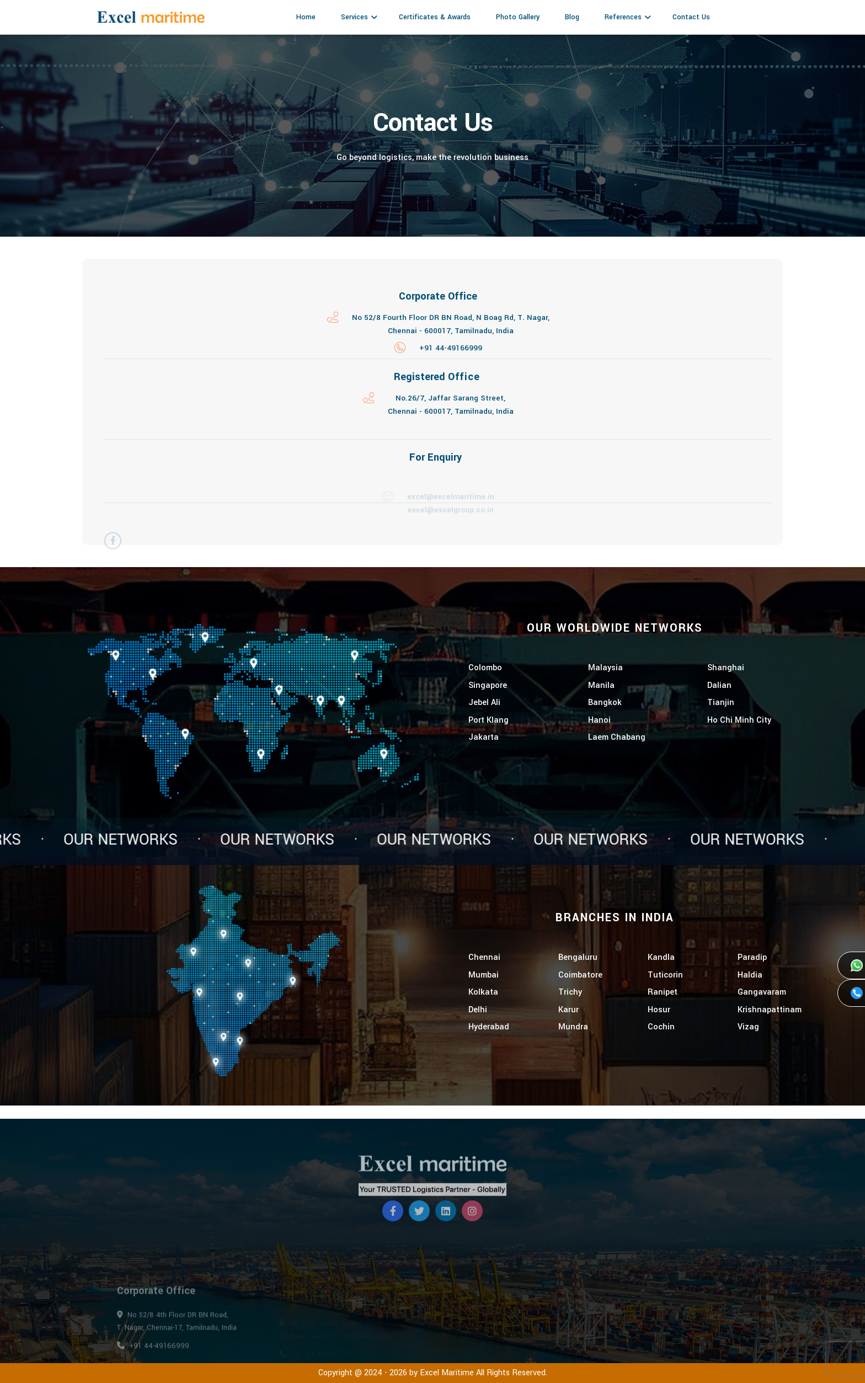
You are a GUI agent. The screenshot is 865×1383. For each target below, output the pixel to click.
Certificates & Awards (435, 17)
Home (306, 17)
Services (354, 17)
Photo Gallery (518, 17)
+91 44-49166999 (450, 351)
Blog (572, 17)
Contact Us (691, 17)
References (623, 17)
